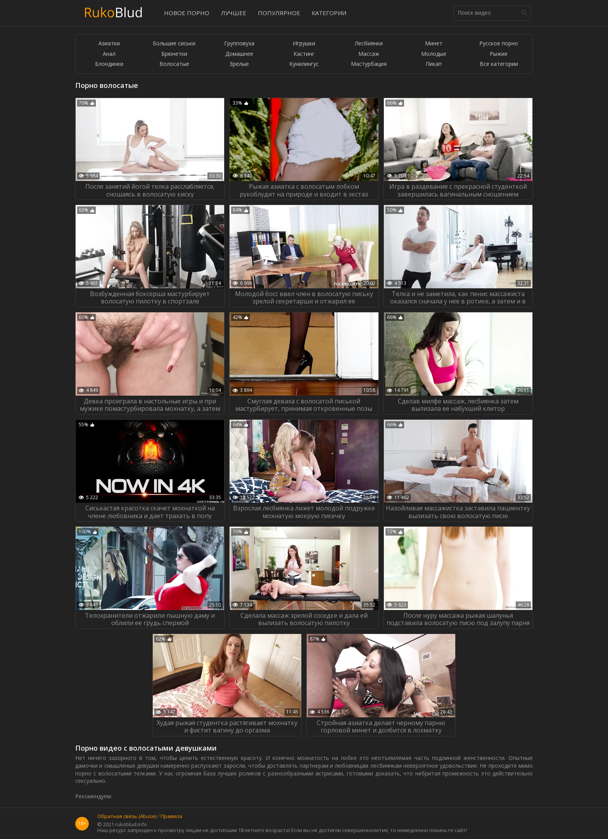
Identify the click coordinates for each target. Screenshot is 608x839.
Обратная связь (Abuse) (126, 816)
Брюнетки (174, 54)
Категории (329, 13)
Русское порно (498, 43)
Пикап (434, 64)
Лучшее (233, 13)
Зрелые (239, 64)
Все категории (499, 64)
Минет (433, 43)
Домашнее (239, 54)
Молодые (433, 54)
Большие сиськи (174, 43)
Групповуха (239, 43)
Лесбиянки (369, 43)
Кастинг (304, 54)
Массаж (368, 54)
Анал (109, 54)
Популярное (279, 13)
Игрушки (304, 43)
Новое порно (186, 13)
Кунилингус (304, 64)
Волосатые (174, 64)
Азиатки (109, 43)
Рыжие (499, 54)
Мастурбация (369, 64)
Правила (171, 816)
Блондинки (109, 64)
